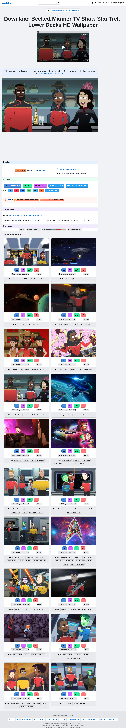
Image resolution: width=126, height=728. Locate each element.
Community (107, 3)
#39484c (48, 229)
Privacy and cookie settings (108, 719)
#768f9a (53, 229)
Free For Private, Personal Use (69, 169)
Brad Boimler (76, 220)
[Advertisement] (50, 146)
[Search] (58, 2)
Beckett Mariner (14, 215)
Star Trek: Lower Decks (36, 215)
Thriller (54, 220)
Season (44, 220)
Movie (25, 220)
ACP (8, 200)
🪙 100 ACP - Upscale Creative (26, 200)
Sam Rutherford (66, 460)
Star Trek (12, 220)
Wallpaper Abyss (57, 10)
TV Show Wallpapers (72, 10)
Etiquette (62, 719)
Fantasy (19, 220)
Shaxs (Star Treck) (18, 509)
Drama (38, 220)
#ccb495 (63, 229)
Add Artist (21, 170)
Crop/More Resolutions (77, 186)
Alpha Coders (6, 3)
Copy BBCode (52, 190)
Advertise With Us (73, 719)
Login (115, 3)
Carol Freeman (17, 279)
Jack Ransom (65, 324)
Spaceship (31, 220)
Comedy (60, 220)
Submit (98, 3)
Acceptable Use (52, 719)
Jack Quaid (67, 220)
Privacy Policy (26, 719)
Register (121, 3)
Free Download (12, 186)
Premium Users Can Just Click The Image (50, 73)
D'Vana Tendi (85, 220)
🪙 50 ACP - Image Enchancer (51, 200)
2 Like (28, 186)
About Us (11, 719)
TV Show (24, 215)
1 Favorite (40, 186)
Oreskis (42, 170)
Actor (49, 220)
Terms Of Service (39, 719)
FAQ (18, 719)
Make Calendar (56, 186)
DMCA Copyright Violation (89, 719)
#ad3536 (58, 229)
